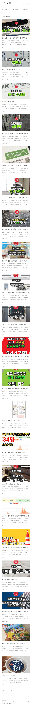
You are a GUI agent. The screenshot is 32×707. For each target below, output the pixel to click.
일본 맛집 (5, 10)
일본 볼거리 (15, 10)
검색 (25, 3)
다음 (16, 691)
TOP (28, 701)
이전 (3, 691)
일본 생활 (25, 10)
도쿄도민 (6, 3)
